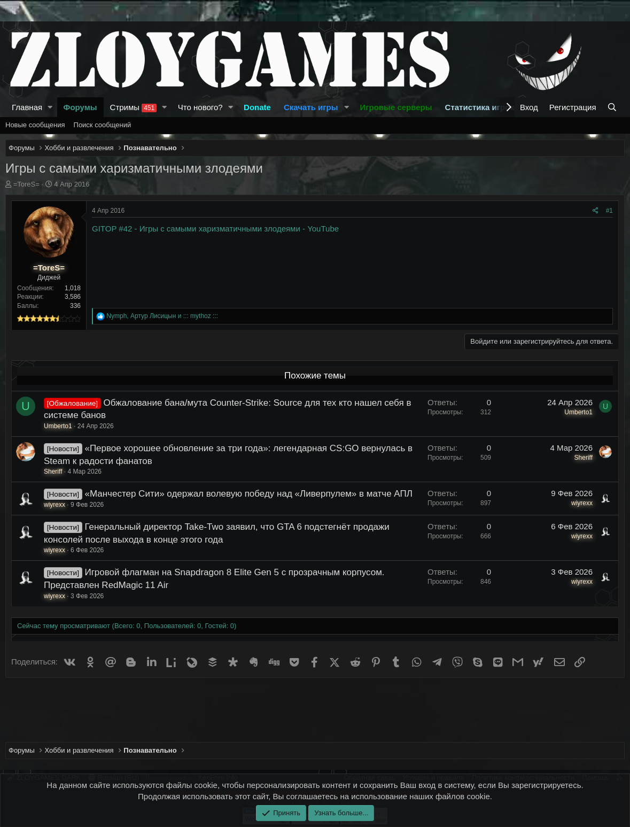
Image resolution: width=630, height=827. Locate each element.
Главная (27, 107)
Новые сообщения (35, 125)
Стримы (133, 107)
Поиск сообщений (102, 125)
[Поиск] (613, 107)
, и (162, 316)
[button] (50, 107)
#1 (609, 210)
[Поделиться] (595, 211)
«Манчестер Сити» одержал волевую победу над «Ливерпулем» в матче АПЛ (248, 494)
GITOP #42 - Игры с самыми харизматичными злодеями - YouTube (215, 228)
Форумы (80, 107)
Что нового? (200, 107)
